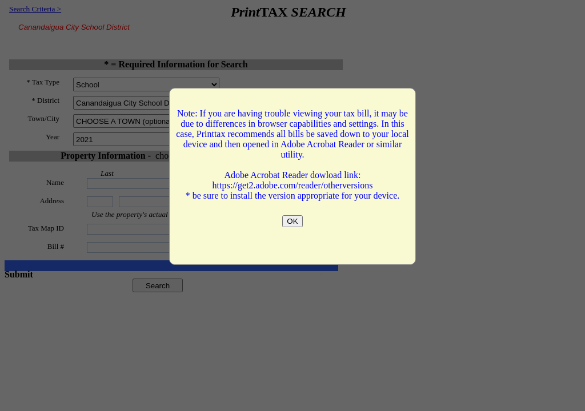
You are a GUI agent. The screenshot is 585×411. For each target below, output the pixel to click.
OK (292, 221)
